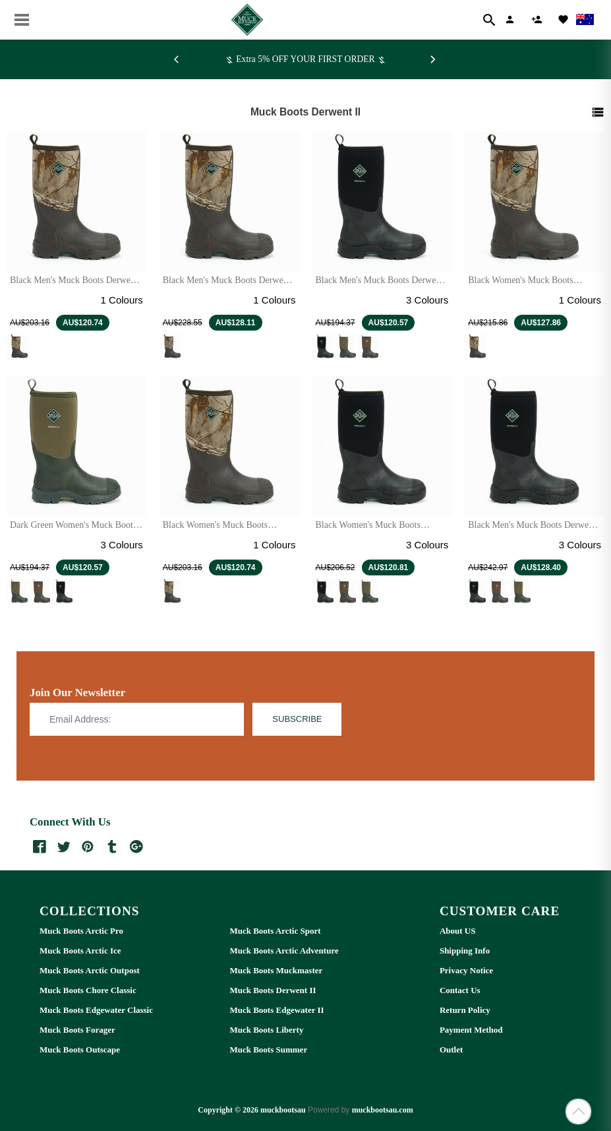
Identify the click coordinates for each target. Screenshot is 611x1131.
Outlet (451, 1049)
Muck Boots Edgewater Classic (96, 1010)
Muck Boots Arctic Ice (80, 950)
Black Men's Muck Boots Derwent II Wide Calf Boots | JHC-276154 (532, 530)
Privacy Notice (466, 970)
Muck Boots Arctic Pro (81, 931)
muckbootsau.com (382, 1110)
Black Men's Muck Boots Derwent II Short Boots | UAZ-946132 (380, 285)
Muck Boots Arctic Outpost (90, 970)
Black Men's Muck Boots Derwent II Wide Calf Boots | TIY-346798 (227, 285)
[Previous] (178, 59)
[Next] (433, 59)
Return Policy (465, 1010)
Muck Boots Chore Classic (88, 990)
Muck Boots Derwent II (272, 990)
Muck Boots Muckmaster (275, 970)
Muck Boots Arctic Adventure (283, 950)
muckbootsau (283, 1110)
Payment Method (471, 1030)
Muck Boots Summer (268, 1049)
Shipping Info (465, 950)
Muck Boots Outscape (80, 1049)
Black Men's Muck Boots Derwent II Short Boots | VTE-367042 (74, 285)
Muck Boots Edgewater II (276, 1010)
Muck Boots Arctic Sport (274, 931)
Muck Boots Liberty (266, 1030)
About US (458, 931)
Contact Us (460, 990)
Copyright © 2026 (229, 1110)
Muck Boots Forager (77, 1030)
